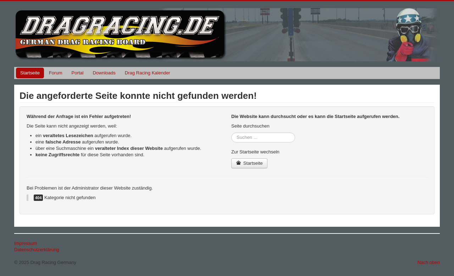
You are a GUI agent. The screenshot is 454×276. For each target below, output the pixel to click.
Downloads (104, 72)
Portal (77, 72)
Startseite (30, 72)
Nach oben (428, 262)
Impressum (25, 243)
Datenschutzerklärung (36, 249)
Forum (55, 72)
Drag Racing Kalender (147, 72)
